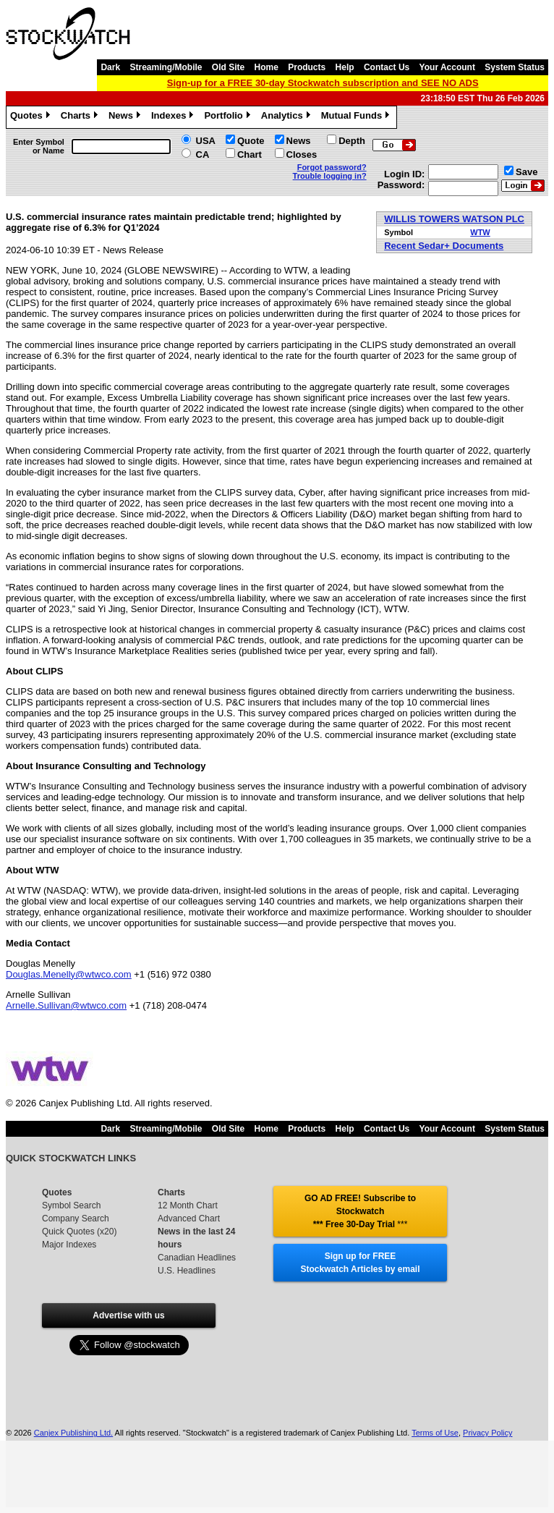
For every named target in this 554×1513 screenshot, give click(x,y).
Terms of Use (435, 1432)
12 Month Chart (188, 1205)
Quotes (32, 117)
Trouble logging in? (330, 175)
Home (266, 67)
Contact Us (386, 67)
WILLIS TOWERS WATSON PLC (454, 218)
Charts (81, 117)
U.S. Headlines (187, 1271)
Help (345, 67)
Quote (251, 140)
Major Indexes (69, 1244)
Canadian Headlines (197, 1258)
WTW (480, 232)
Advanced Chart (189, 1218)
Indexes (174, 117)
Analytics (287, 117)
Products (306, 67)
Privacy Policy (487, 1432)
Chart (249, 154)
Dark (110, 67)
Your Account (447, 67)
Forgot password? (332, 167)
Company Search (75, 1218)
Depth (351, 140)
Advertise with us (128, 1315)
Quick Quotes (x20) (79, 1231)
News (126, 117)
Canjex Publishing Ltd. (73, 1432)
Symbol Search (71, 1205)
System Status (515, 67)
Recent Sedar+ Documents (443, 245)
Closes (302, 154)
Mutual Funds (357, 117)
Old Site (228, 67)
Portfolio (228, 117)
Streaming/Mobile (165, 67)
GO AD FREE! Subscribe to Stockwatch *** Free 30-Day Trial (360, 1211)
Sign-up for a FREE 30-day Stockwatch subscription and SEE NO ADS (323, 82)
